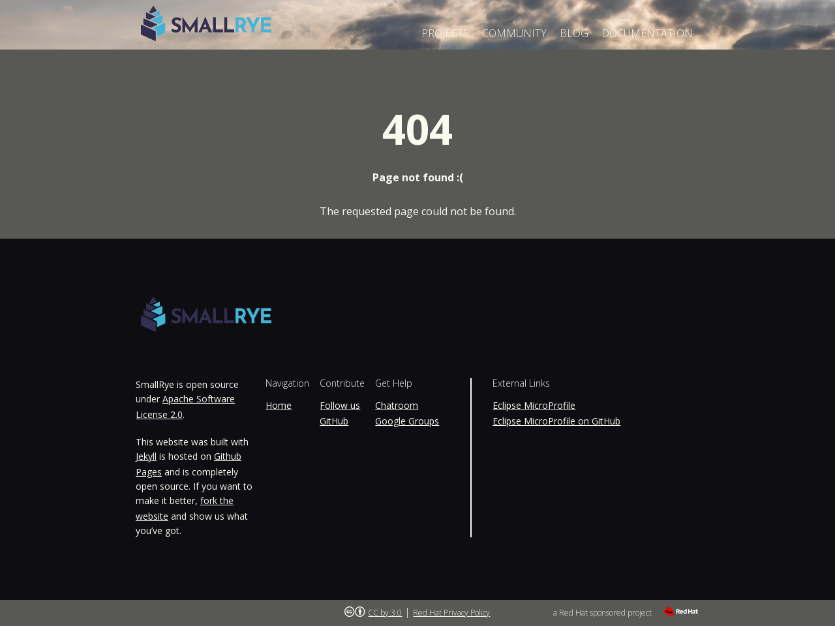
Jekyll (146, 456)
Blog (574, 33)
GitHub (334, 421)
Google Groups (407, 421)
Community (514, 33)
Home (279, 405)
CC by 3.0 (385, 612)
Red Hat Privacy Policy (451, 612)
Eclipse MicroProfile (534, 405)
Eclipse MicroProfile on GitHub (556, 421)
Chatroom (396, 405)
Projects (445, 33)
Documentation (647, 33)
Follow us (340, 405)
